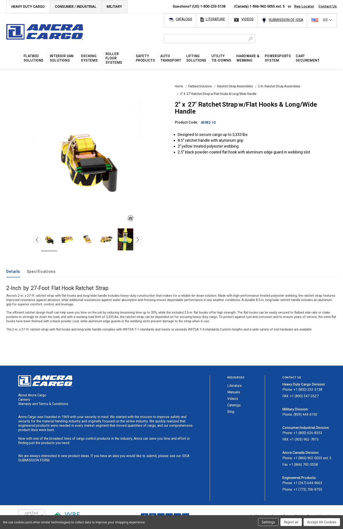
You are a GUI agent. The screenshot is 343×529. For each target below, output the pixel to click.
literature (215, 19)
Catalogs (234, 405)
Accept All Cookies (321, 522)
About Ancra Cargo (32, 395)
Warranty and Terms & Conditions (43, 404)
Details (13, 271)
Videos (232, 399)
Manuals (233, 392)
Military (114, 7)
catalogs (184, 19)
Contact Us (328, 6)
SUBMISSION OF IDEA (286, 20)
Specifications (41, 271)
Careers (24, 399)
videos (247, 19)
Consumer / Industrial (75, 7)
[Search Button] (250, 38)
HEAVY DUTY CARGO (28, 7)
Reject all (291, 522)
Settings (268, 522)
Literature (234, 386)
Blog (230, 412)
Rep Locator (304, 6)
